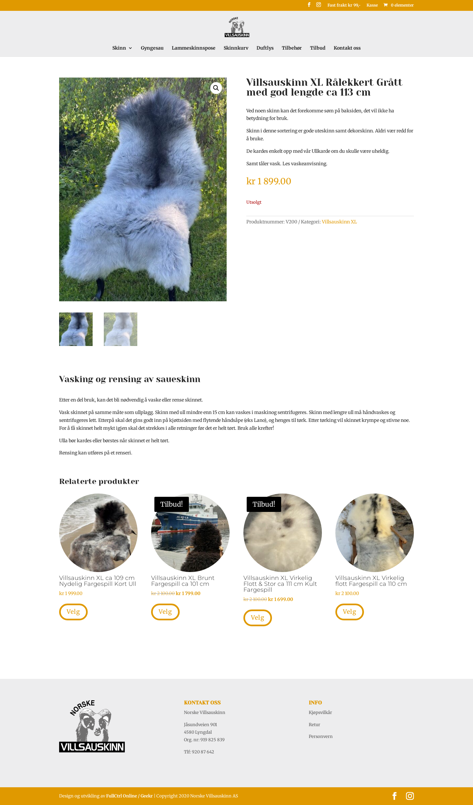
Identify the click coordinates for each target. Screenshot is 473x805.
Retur (314, 724)
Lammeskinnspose (193, 48)
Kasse (372, 5)
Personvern (321, 736)
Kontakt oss (347, 48)
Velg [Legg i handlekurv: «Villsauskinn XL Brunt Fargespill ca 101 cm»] (165, 611)
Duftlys (265, 48)
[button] (216, 88)
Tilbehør (292, 48)
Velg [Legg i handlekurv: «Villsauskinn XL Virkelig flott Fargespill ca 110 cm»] (349, 611)
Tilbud (318, 48)
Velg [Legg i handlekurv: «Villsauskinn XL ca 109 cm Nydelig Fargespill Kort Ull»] (73, 611)
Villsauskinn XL (339, 222)
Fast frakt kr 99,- (344, 5)
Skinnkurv (236, 48)
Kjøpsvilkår (320, 712)
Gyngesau (152, 48)
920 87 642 (203, 752)
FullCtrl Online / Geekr (130, 796)
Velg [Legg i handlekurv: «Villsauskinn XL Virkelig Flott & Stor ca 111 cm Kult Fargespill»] (257, 617)
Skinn (119, 48)
